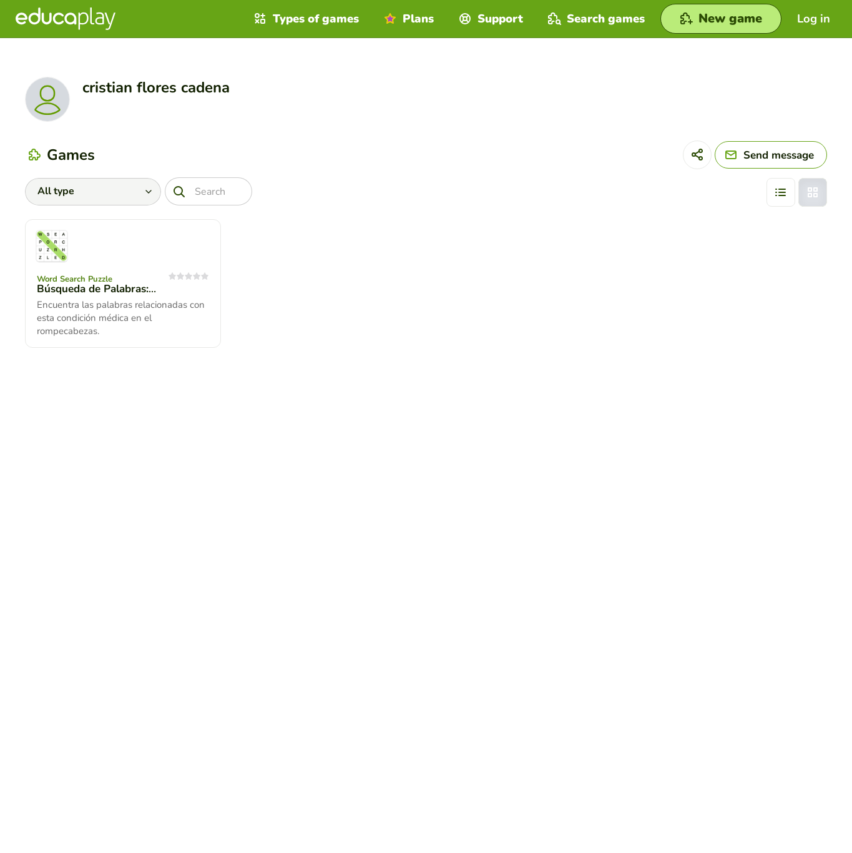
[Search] (208, 191)
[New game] (720, 19)
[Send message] (771, 155)
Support (489, 18)
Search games (595, 18)
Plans (407, 18)
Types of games (305, 18)
